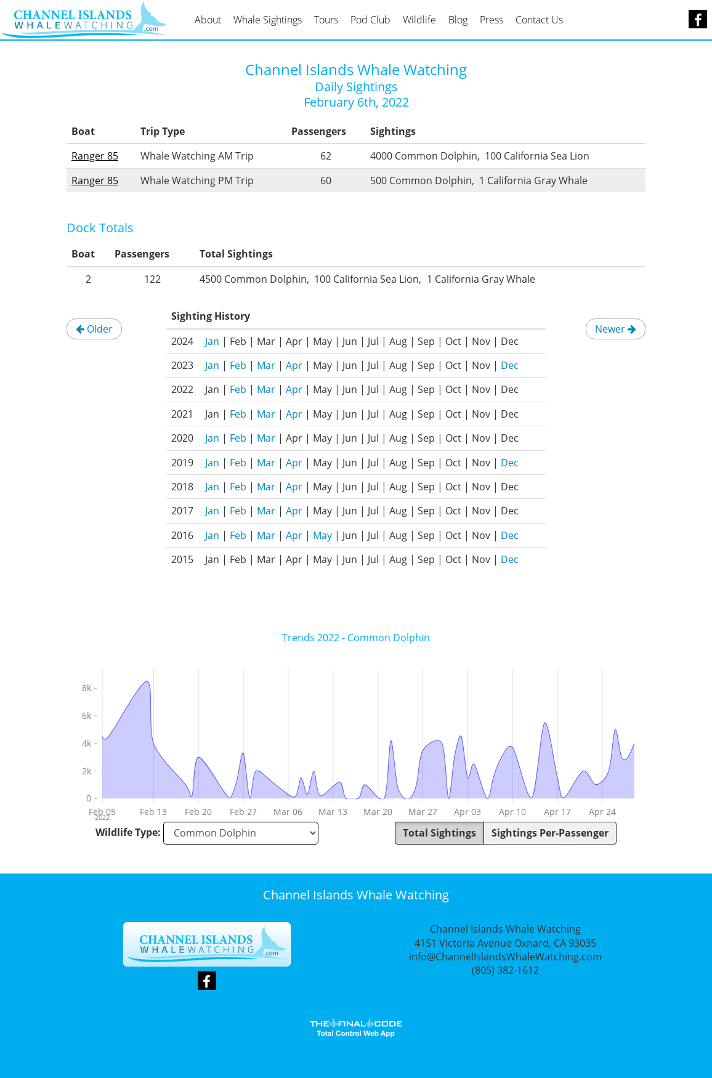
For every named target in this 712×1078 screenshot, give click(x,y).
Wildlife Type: (128, 832)
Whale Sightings (267, 19)
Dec (510, 365)
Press (491, 19)
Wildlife (419, 19)
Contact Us (539, 19)
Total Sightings (439, 833)
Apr (294, 365)
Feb (238, 365)
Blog (457, 19)
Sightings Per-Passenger (550, 833)
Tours (326, 19)
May (322, 535)
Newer (615, 329)
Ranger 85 (94, 156)
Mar (266, 365)
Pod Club (370, 19)
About (208, 19)
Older (94, 329)
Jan (212, 341)
